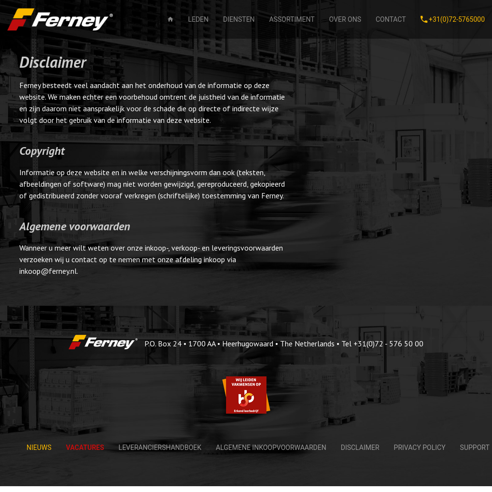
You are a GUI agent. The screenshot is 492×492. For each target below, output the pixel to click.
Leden (198, 19)
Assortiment (292, 19)
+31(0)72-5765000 (453, 19)
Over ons (345, 19)
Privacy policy (420, 447)
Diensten (239, 19)
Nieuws (39, 447)
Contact (391, 19)
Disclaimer (360, 447)
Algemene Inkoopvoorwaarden (271, 447)
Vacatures (85, 447)
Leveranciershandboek (160, 447)
